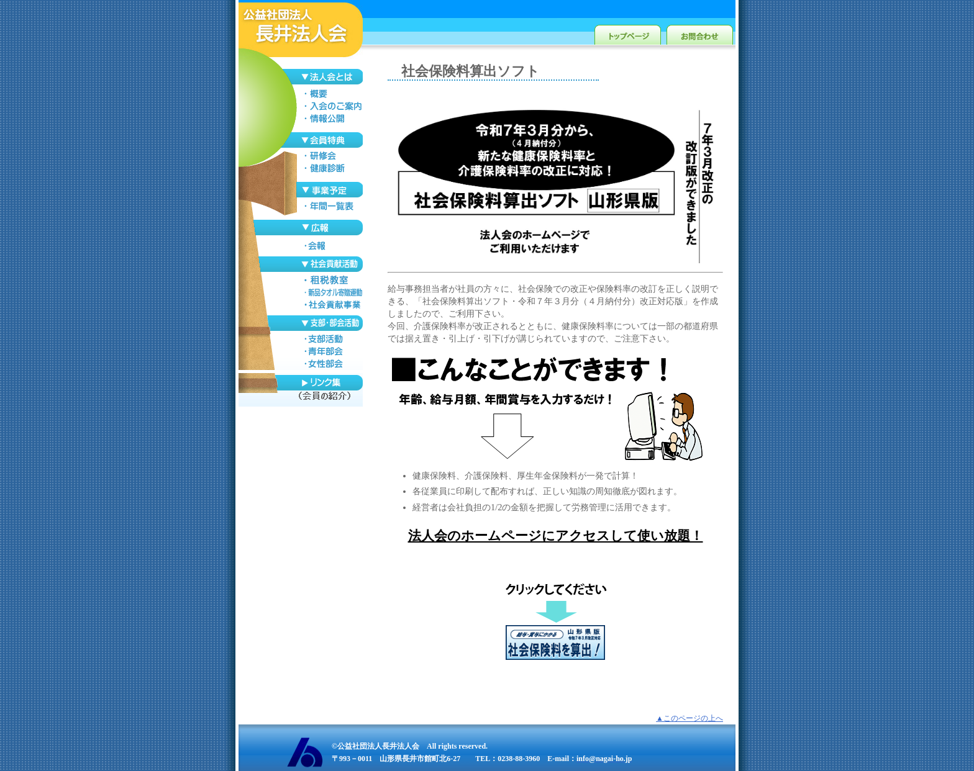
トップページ (627, 32)
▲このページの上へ (689, 718)
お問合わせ (699, 32)
